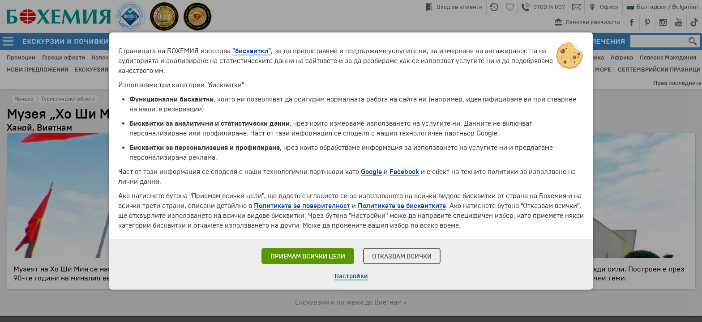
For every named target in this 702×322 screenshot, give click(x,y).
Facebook (404, 172)
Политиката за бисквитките (402, 206)
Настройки (351, 276)
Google (371, 172)
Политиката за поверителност (302, 206)
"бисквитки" (251, 51)
